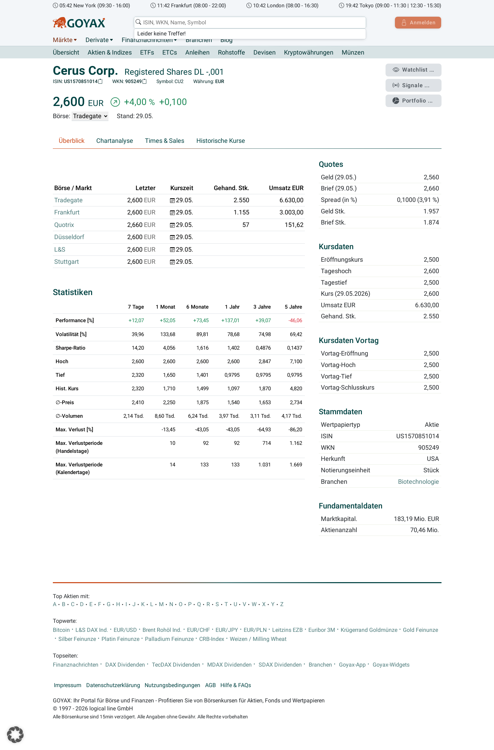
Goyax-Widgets (391, 665)
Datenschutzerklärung (113, 686)
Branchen (199, 39)
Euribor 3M (321, 630)
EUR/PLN (255, 630)
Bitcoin (61, 630)
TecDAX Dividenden (176, 665)
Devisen (264, 52)
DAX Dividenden (125, 665)
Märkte (63, 39)
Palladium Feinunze (169, 639)
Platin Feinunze (120, 639)
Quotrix (64, 224)
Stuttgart (66, 262)
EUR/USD (125, 630)
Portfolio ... (414, 99)
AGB (210, 686)
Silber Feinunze (77, 639)
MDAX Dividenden (229, 665)
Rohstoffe (231, 52)
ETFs (147, 52)
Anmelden (417, 22)
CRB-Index (211, 639)
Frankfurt (67, 212)
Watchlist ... (414, 69)
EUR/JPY (227, 630)
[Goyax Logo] (79, 22)
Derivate (97, 39)
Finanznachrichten (147, 39)
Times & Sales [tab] (164, 141)
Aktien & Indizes (110, 52)
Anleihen (197, 52)
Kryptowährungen (308, 52)
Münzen (353, 52)
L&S (59, 249)
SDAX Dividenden (280, 665)
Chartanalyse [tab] (114, 141)
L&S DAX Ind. (91, 630)
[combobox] (249, 22)
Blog (226, 39)
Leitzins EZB (287, 630)
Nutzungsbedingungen (172, 686)
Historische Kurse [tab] (220, 141)
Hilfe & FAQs (235, 686)
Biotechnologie (418, 481)
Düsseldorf (69, 237)
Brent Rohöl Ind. (162, 630)
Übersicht (66, 52)
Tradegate (68, 200)
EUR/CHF (198, 630)
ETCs (169, 52)
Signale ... (412, 84)
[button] (15, 734)
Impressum (67, 686)
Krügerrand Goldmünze (369, 630)
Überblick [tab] (71, 141)
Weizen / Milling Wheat (258, 639)
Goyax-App (352, 665)
